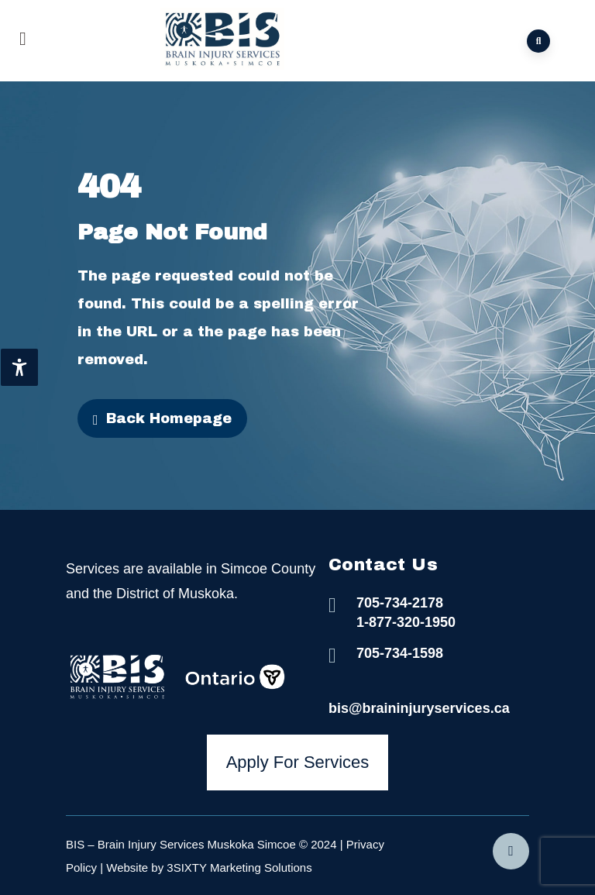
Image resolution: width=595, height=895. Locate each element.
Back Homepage (162, 419)
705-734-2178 (399, 603)
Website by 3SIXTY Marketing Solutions (208, 867)
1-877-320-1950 (406, 622)
